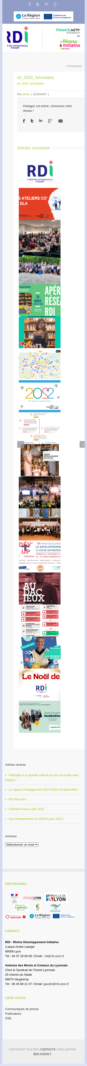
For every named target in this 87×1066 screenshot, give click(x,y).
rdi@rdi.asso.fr (54, 956)
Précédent (75, 66)
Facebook (30, 4)
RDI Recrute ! (18, 799)
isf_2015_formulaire (30, 83)
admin (26, 94)
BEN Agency (42, 1054)
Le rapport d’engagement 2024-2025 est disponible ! (43, 789)
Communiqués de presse (22, 1009)
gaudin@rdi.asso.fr (56, 984)
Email (60, 121)
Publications (13, 1013)
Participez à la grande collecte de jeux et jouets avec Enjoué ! (42, 777)
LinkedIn (46, 3)
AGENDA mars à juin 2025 (26, 809)
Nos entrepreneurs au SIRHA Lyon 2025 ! (36, 819)
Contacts (48, 1049)
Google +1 (50, 121)
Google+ (55, 4)
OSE (8, 1018)
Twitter (37, 4)
